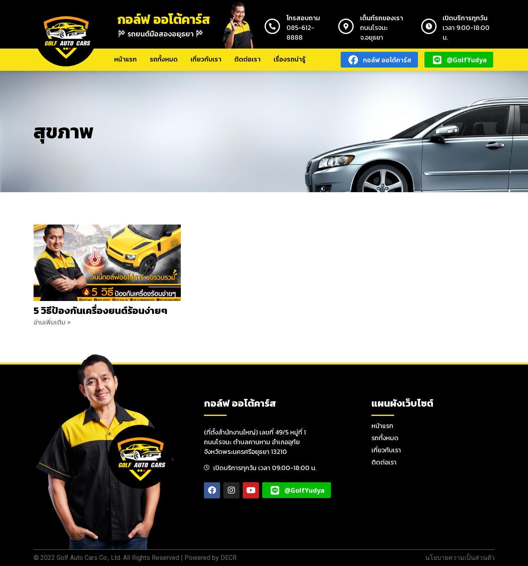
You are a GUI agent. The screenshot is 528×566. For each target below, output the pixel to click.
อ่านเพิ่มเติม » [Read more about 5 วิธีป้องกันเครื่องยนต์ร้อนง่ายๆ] (52, 322)
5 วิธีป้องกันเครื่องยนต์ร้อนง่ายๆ (101, 310)
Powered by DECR (210, 558)
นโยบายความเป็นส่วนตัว (460, 558)
